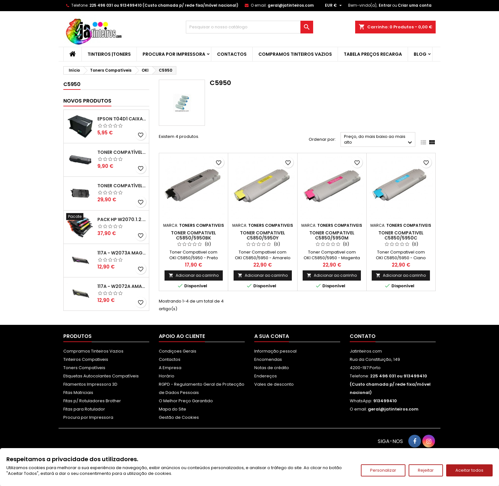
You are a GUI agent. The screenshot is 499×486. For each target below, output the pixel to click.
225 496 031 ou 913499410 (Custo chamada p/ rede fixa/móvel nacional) (163, 5)
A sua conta (271, 336)
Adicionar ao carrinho (194, 275)
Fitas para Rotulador (84, 409)
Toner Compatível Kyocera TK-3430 (121, 185)
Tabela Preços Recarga (373, 54)
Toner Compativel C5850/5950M (332, 235)
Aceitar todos (469, 470)
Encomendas (268, 359)
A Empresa (170, 368)
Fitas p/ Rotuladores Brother (92, 401)
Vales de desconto (274, 384)
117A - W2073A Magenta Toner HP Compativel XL (121, 252)
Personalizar (383, 470)
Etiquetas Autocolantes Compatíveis (101, 376)
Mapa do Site (172, 409)
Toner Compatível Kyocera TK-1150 (121, 152)
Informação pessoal (275, 351)
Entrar (385, 5)
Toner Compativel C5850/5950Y (262, 235)
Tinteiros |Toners (109, 54)
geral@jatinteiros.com (291, 5)
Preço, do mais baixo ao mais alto (379, 140)
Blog (420, 54)
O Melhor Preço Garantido (186, 401)
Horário (166, 376)
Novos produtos (87, 100)
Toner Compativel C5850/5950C (401, 235)
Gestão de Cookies (179, 417)
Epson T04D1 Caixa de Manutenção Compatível (121, 118)
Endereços (265, 376)
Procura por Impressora (174, 54)
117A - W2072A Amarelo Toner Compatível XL (121, 286)
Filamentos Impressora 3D (90, 384)
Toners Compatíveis (84, 368)
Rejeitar (426, 470)
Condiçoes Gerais (177, 351)
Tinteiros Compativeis (85, 359)
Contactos (232, 54)
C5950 (72, 84)
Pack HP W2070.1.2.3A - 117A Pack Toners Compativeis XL (121, 219)
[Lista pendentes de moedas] (334, 5)
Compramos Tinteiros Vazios (295, 54)
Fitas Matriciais (78, 393)
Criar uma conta (415, 5)
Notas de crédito (271, 368)
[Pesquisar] (249, 27)
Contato (363, 336)
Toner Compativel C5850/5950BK (193, 235)
